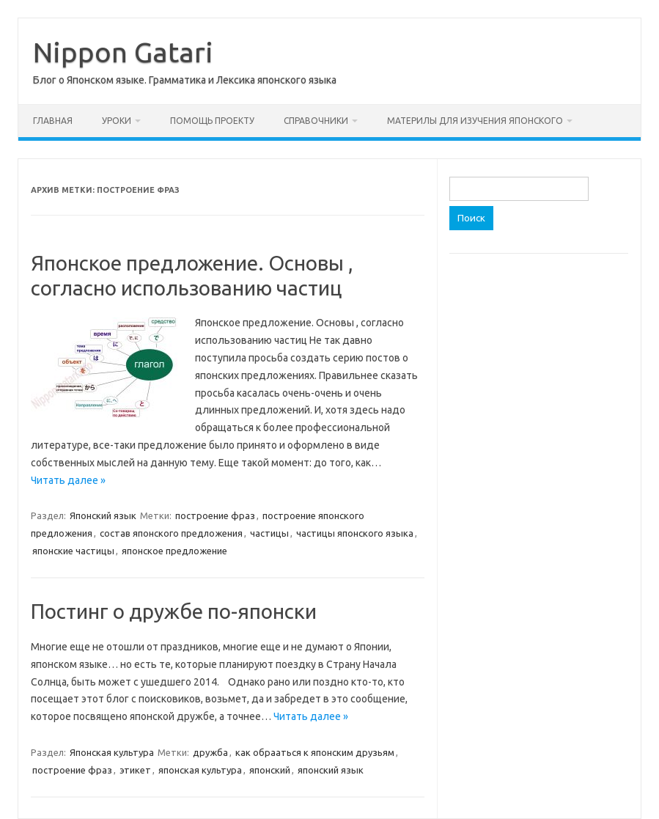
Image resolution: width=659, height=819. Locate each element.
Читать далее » (68, 480)
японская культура (200, 770)
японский (269, 770)
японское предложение (174, 551)
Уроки (116, 120)
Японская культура (112, 752)
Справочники (316, 120)
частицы (269, 533)
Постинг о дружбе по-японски (174, 611)
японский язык (331, 770)
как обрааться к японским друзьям (314, 752)
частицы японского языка (354, 533)
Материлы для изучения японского (475, 120)
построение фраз (215, 515)
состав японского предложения (171, 533)
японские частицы (73, 551)
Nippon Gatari (123, 52)
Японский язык (103, 515)
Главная (53, 120)
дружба (210, 752)
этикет (135, 770)
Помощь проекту (212, 120)
